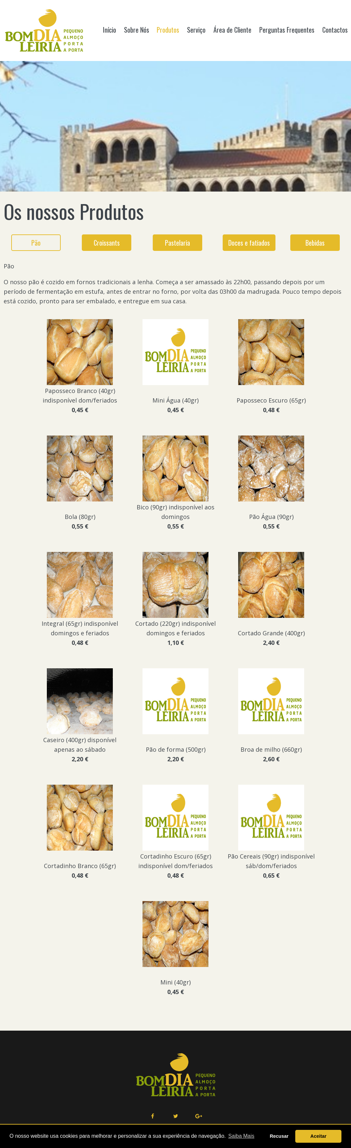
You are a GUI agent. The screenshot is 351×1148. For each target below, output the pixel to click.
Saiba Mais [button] (241, 1136)
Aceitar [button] (318, 1136)
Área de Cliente (232, 29)
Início (109, 29)
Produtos (168, 29)
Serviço (196, 29)
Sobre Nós (136, 29)
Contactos (335, 29)
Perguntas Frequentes (286, 29)
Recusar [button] (279, 1136)
